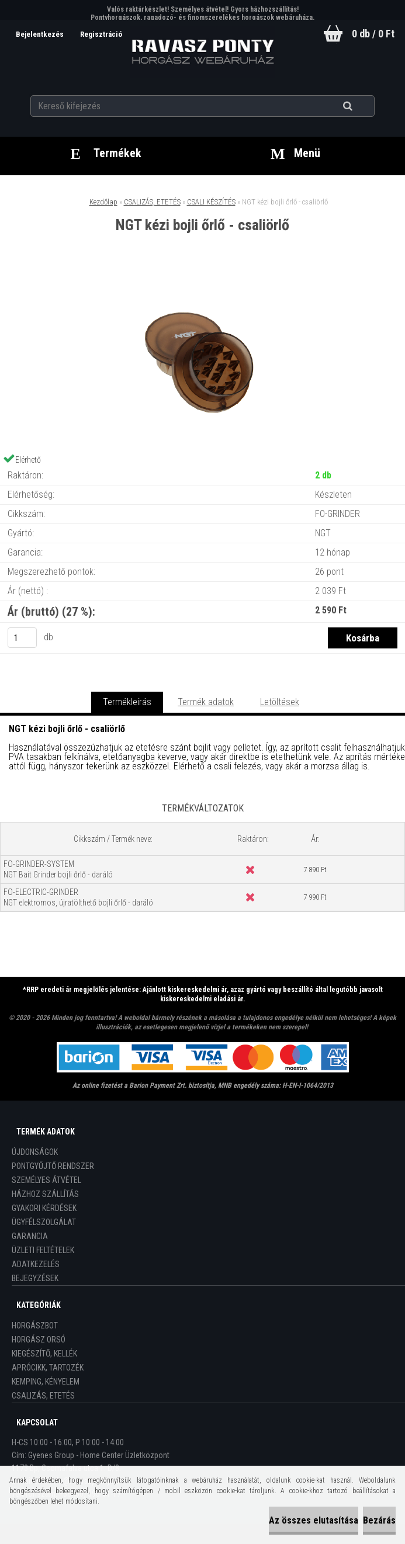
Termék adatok (206, 701)
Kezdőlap (103, 201)
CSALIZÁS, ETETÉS (152, 201)
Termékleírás (127, 701)
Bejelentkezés (40, 34)
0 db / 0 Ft (373, 33)
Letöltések (279, 701)
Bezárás (379, 1520)
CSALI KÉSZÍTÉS (211, 201)
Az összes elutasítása (313, 1520)
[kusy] (22, 637)
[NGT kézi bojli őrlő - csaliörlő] (203, 281)
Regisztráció (101, 34)
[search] (362, 106)
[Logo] (202, 52)
